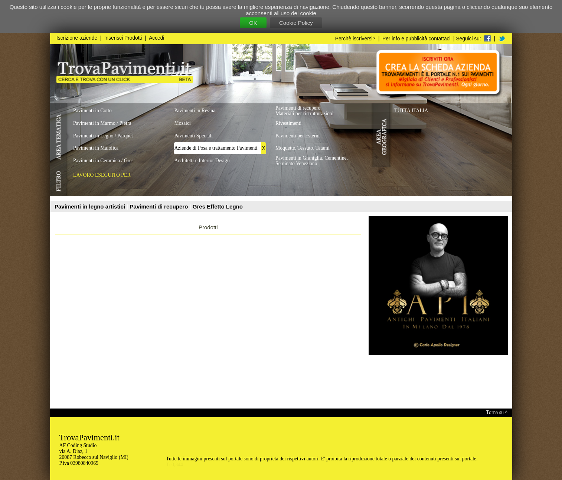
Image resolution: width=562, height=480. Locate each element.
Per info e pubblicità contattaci (416, 38)
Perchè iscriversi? (355, 38)
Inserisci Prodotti (123, 38)
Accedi (156, 38)
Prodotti (208, 227)
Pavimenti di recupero (160, 206)
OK (253, 23)
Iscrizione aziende (76, 38)
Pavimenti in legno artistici (91, 206)
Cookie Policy (296, 23)
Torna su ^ (496, 412)
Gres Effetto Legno (218, 206)
